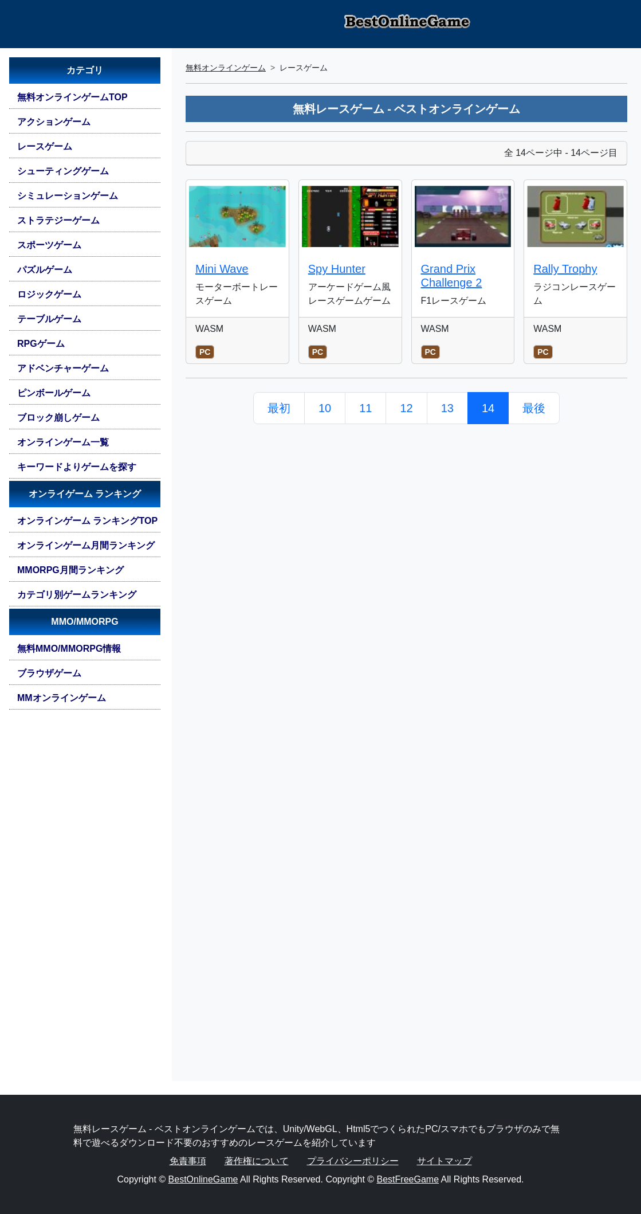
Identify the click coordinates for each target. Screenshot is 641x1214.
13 (447, 408)
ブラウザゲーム (49, 673)
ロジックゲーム (49, 294)
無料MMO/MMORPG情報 (69, 648)
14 (488, 408)
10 (324, 408)
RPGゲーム (41, 343)
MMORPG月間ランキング (70, 570)
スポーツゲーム (49, 245)
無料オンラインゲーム (226, 67)
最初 (279, 408)
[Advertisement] (84, 900)
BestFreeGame (408, 1179)
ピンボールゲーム (54, 393)
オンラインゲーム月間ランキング (86, 545)
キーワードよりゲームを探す (76, 467)
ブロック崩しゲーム (58, 417)
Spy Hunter (336, 269)
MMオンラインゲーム (61, 698)
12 (406, 408)
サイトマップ (444, 1161)
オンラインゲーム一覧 (63, 442)
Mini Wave (222, 269)
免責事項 (188, 1161)
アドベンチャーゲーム (63, 368)
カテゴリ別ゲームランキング (76, 595)
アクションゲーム (54, 122)
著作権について (257, 1161)
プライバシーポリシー (353, 1161)
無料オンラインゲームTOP (72, 97)
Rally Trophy (565, 269)
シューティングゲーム (63, 171)
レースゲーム (44, 146)
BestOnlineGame (203, 1179)
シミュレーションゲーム (67, 196)
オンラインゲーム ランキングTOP (87, 521)
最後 (533, 408)
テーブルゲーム (49, 319)
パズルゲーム (44, 270)
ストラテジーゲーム (58, 220)
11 (365, 408)
